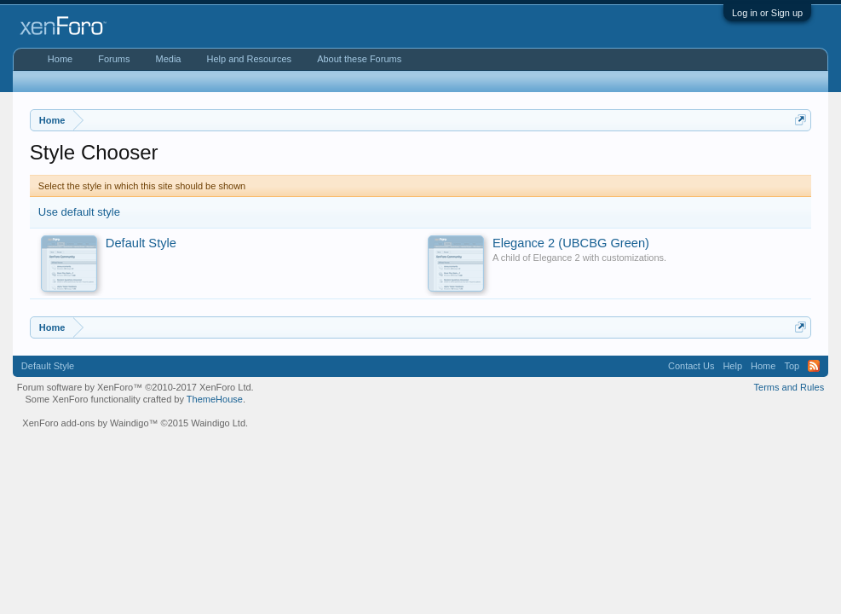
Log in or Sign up (767, 13)
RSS (814, 366)
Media (168, 59)
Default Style (47, 366)
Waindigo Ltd (218, 423)
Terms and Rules (789, 387)
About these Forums (359, 59)
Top (791, 366)
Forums (114, 59)
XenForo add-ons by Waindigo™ (90, 423)
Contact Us (691, 366)
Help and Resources (248, 59)
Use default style (79, 212)
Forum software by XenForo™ (135, 387)
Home (60, 59)
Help (732, 366)
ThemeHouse (215, 399)
